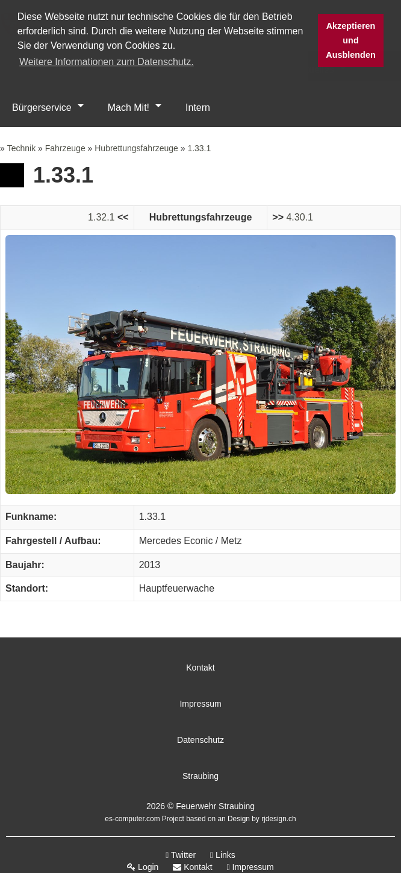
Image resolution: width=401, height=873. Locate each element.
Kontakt (200, 667)
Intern (197, 107)
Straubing (200, 776)
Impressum (200, 704)
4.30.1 (299, 217)
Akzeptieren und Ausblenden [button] (350, 40)
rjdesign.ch (278, 819)
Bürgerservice (42, 107)
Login (142, 867)
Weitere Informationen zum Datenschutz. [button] (106, 62)
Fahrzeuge (65, 148)
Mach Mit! (128, 107)
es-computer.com (132, 819)
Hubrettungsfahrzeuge (136, 148)
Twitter (181, 855)
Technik (21, 148)
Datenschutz (200, 740)
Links (222, 855)
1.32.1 (101, 217)
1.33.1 (199, 148)
